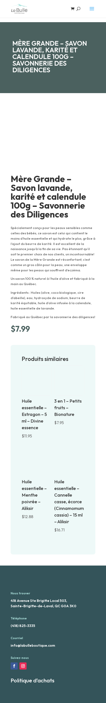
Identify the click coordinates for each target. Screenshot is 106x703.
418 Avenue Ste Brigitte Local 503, (39, 600)
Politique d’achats (32, 680)
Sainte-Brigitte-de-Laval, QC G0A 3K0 (43, 606)
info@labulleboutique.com (33, 645)
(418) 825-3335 (23, 625)
